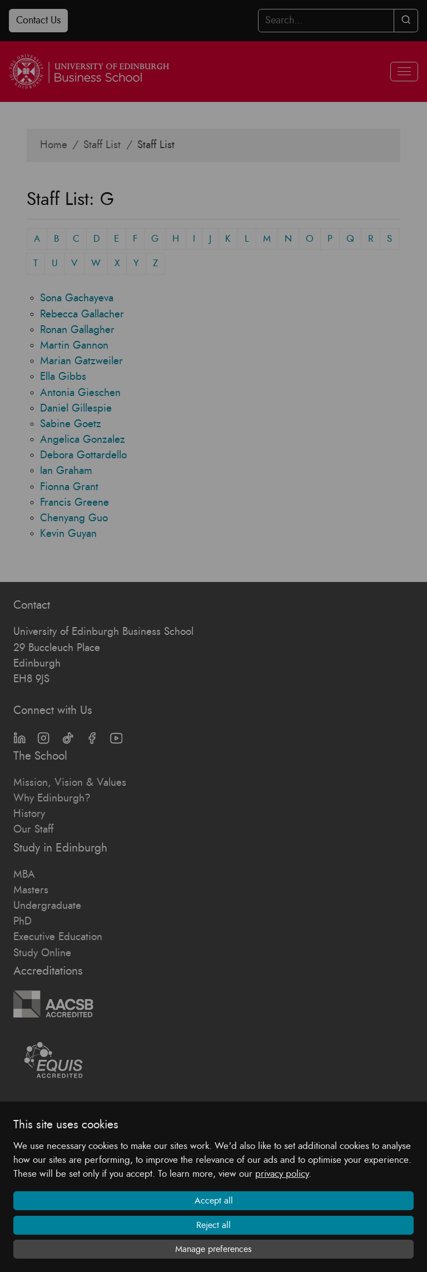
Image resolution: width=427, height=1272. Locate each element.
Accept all (214, 1200)
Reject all (213, 1225)
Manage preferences (213, 1249)
